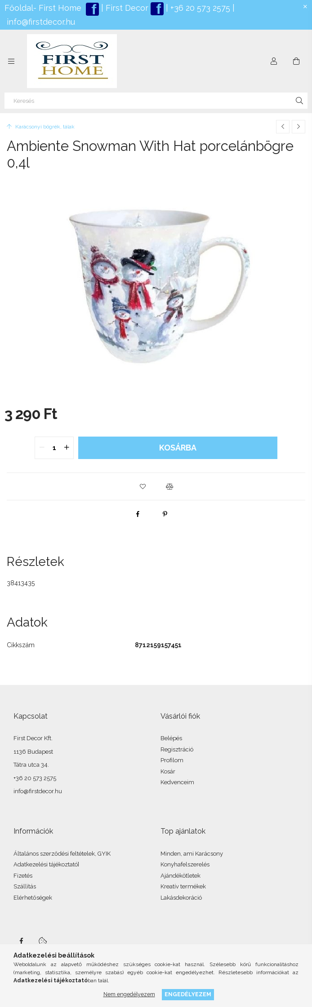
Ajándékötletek (180, 875)
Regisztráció (176, 749)
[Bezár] (305, 6)
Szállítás (24, 886)
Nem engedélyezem (129, 994)
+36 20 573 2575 (199, 8)
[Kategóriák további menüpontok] (11, 61)
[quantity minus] (42, 448)
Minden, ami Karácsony (191, 853)
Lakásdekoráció (181, 897)
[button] (143, 486)
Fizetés (22, 875)
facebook (21, 941)
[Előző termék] (283, 126)
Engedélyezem (188, 994)
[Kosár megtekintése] (296, 61)
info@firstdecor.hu (41, 21)
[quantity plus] (66, 448)
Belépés (171, 738)
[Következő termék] (298, 126)
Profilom (171, 760)
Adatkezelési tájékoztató (45, 864)
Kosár (167, 771)
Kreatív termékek (183, 886)
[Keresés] (156, 101)
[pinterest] (165, 514)
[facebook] (138, 514)
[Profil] (274, 61)
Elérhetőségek (32, 897)
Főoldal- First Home (42, 8)
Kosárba (177, 447)
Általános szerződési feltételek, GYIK (62, 853)
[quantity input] (54, 448)
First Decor (125, 8)
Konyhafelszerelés (184, 864)
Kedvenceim (177, 782)
